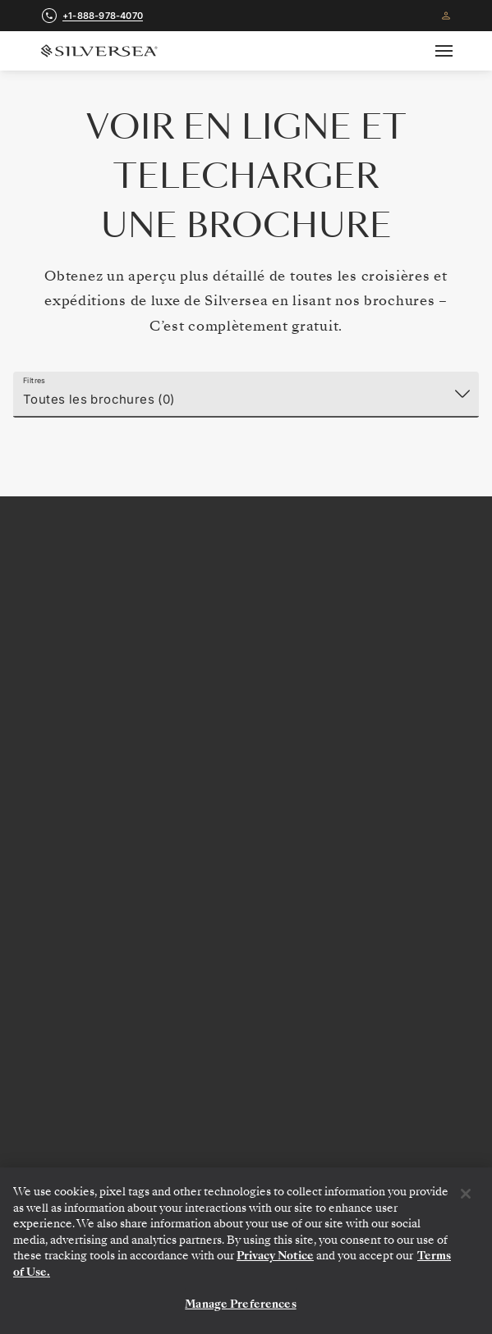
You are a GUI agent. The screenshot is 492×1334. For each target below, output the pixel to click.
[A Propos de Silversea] (246, 1037)
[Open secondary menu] (454, 51)
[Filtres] (246, 395)
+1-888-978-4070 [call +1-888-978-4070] (102, 15)
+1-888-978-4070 (246, 623)
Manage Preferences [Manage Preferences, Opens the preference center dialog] (240, 1304)
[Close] (466, 1194)
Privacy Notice (275, 1255)
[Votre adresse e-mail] (433, 800)
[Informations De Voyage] (246, 1078)
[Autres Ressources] (246, 1119)
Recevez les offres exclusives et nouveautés (246, 758)
